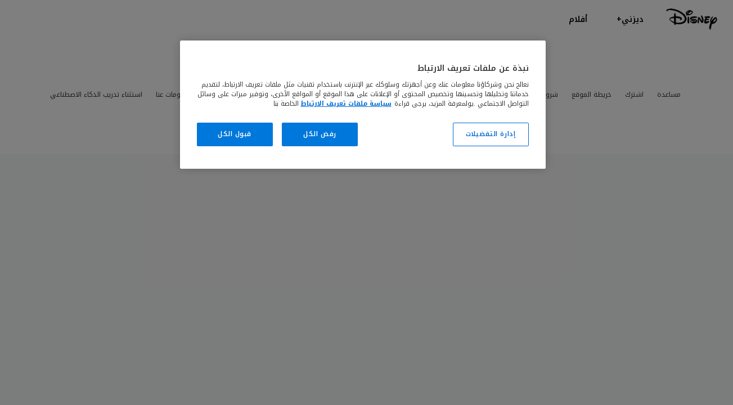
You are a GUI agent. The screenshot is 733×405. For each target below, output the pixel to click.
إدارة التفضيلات (491, 134)
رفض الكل (319, 134)
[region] (363, 104)
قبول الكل (234, 134)
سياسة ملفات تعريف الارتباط (346, 103)
